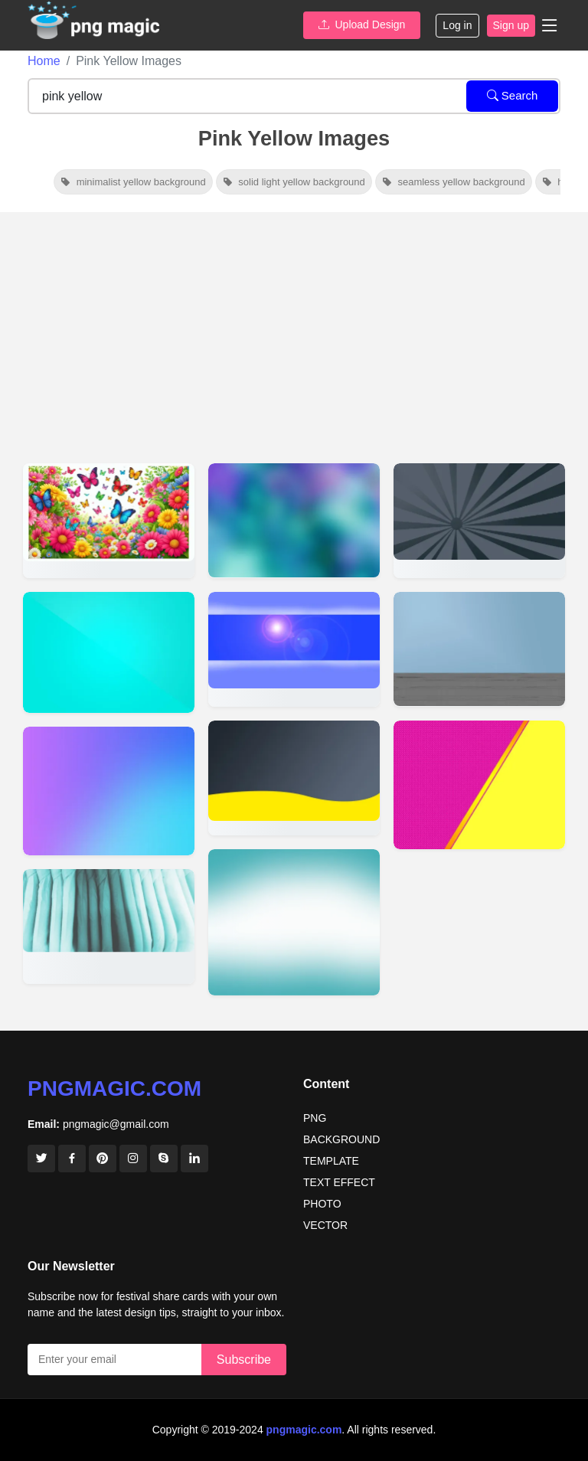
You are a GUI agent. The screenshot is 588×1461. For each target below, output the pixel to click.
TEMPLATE (331, 1160)
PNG (314, 1118)
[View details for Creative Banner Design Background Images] (479, 520)
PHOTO (322, 1203)
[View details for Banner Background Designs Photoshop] (479, 649)
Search (512, 95)
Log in (457, 25)
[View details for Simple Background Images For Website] (108, 791)
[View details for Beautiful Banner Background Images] (294, 520)
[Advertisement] (294, 327)
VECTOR (325, 1225)
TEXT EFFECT (339, 1182)
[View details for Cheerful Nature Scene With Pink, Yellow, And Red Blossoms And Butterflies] (108, 520)
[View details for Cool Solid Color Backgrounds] (108, 652)
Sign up (511, 25)
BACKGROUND (341, 1139)
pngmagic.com (114, 1088)
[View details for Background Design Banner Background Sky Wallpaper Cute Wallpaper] (108, 926)
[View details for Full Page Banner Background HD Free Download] (294, 778)
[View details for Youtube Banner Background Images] (294, 649)
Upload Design (362, 24)
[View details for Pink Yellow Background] (479, 785)
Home (44, 60)
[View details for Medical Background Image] (294, 922)
